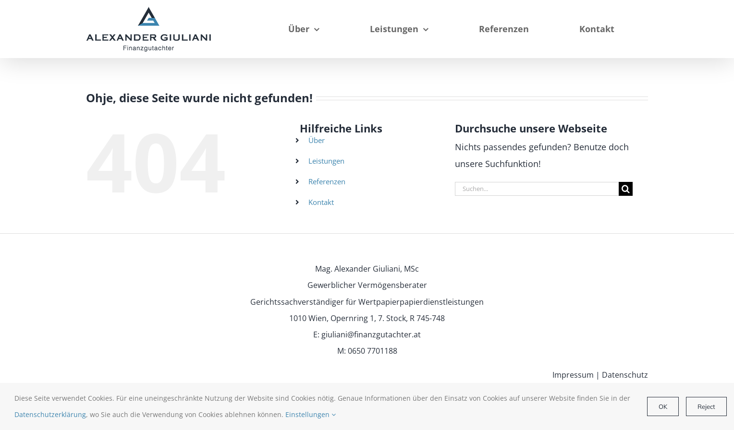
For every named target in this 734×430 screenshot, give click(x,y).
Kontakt (321, 202)
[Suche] (626, 189)
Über (316, 140)
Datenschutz (625, 375)
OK (663, 406)
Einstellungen (310, 414)
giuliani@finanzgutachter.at (371, 334)
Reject (706, 406)
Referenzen (326, 181)
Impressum (573, 375)
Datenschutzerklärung (50, 414)
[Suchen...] (537, 189)
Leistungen (326, 161)
